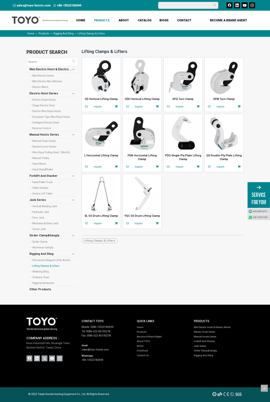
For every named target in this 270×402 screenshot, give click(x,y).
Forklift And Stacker (43, 176)
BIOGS (140, 346)
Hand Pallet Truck (42, 182)
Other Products (40, 289)
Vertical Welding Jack (44, 206)
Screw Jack (39, 229)
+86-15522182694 (69, 5)
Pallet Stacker (40, 187)
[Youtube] (245, 5)
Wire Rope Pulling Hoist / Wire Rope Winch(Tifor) (55, 152)
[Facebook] (229, 5)
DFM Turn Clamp (224, 99)
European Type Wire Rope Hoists (51, 116)
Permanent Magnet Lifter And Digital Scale (55, 260)
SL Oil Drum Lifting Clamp (101, 215)
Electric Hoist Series (43, 93)
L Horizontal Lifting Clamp (101, 155)
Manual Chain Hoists (44, 140)
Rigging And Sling (41, 254)
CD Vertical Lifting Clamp (101, 99)
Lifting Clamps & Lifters (45, 265)
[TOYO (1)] (41, 324)
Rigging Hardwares (43, 282)
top (264, 388)
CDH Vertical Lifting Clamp (142, 99)
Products (141, 331)
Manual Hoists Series (44, 134)
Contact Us (143, 355)
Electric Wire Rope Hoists (46, 111)
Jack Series (37, 200)
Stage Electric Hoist (43, 105)
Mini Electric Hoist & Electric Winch (53, 69)
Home (140, 327)
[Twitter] (44, 358)
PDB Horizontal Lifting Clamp (142, 157)
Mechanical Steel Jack (45, 223)
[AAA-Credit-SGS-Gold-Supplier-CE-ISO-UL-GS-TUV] (227, 394)
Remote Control (41, 128)
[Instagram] (252, 5)
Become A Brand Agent (149, 336)
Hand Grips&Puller (42, 169)
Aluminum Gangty (42, 247)
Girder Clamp (39, 241)
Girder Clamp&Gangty (44, 235)
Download (142, 350)
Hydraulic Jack (40, 211)
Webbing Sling (40, 271)
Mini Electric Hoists (43, 75)
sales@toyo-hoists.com (34, 5)
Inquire (92, 106)
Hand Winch (39, 163)
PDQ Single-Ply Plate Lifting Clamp (183, 157)
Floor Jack (38, 217)
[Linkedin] (237, 5)
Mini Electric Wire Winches (47, 81)
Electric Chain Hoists (44, 99)
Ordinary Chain (40, 277)
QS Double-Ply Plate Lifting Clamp (224, 157)
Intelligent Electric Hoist (45, 122)
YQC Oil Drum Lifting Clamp (142, 215)
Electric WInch (40, 87)
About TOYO (143, 341)
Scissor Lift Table (42, 193)
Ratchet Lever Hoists (44, 146)
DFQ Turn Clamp (183, 99)
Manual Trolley (40, 158)
